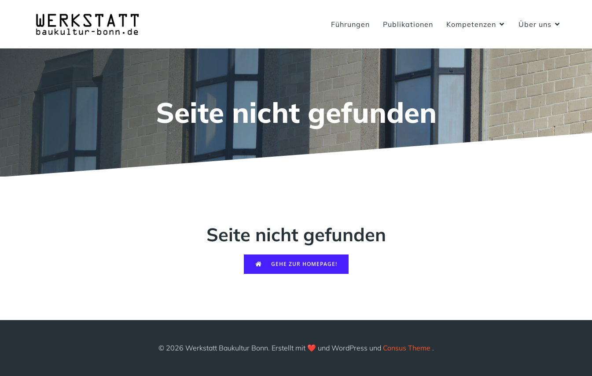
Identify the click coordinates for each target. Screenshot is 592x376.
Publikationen (408, 24)
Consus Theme (406, 347)
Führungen (350, 24)
